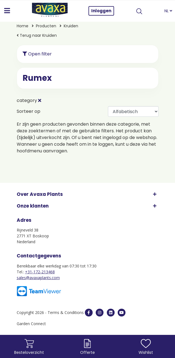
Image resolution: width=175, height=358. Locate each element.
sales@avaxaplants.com (38, 277)
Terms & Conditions (66, 312)
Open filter (37, 54)
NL (168, 11)
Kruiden (71, 26)
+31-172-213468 (40, 271)
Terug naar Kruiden (37, 35)
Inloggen (101, 11)
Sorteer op (28, 111)
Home (22, 26)
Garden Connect (31, 323)
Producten (46, 26)
